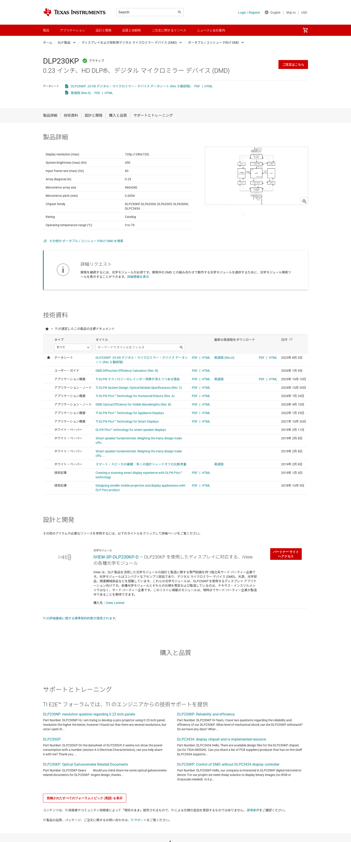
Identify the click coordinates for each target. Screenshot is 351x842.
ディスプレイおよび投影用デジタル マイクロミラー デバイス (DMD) (129, 42)
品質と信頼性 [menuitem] (131, 30)
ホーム (47, 42)
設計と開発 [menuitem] (103, 30)
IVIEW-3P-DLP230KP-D (116, 579)
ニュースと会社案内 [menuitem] (211, 30)
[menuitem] (305, 30)
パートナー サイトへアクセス (286, 576)
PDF (197, 86)
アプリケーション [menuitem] (72, 30)
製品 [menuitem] (46, 30)
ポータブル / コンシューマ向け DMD (213, 42)
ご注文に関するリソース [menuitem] (169, 30)
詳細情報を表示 (138, 288)
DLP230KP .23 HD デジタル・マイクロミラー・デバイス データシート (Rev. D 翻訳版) (131, 86)
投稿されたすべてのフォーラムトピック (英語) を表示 (84, 820)
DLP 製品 (64, 42)
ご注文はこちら (293, 64)
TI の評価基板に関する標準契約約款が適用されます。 (80, 640)
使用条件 (252, 832)
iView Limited (115, 625)
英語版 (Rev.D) (81, 93)
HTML (208, 86)
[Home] (74, 12)
